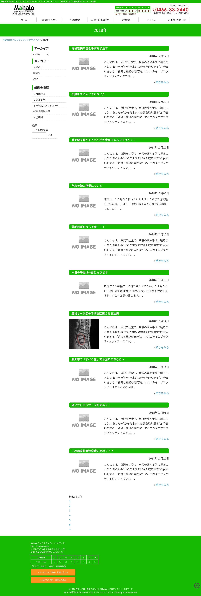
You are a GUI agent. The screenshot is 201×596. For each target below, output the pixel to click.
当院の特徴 (74, 20)
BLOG (36, 73)
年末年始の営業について (86, 186)
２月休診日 (39, 93)
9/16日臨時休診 (41, 111)
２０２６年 (39, 99)
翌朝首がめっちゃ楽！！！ (88, 227)
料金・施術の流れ (100, 20)
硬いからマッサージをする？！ (91, 405)
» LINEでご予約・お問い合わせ (53, 580)
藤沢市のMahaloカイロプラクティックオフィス (93, 592)
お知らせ (38, 67)
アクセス (151, 20)
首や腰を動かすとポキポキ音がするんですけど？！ (103, 140)
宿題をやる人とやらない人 (88, 94)
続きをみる (162, 82)
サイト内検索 (40, 130)
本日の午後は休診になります (89, 272)
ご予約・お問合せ (177, 20)
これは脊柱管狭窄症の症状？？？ (92, 451)
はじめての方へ (49, 20)
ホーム (24, 20)
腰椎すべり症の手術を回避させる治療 (95, 313)
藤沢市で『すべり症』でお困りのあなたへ (97, 359)
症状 (35, 79)
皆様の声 (125, 20)
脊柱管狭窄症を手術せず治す (89, 48)
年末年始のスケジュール (46, 105)
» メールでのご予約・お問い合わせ (53, 572)
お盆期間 (38, 117)
